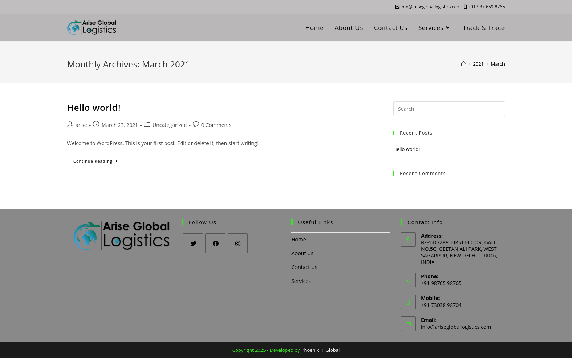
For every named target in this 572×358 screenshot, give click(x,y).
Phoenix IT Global (320, 350)
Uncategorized (169, 124)
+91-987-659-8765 (484, 7)
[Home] (463, 64)
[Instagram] (238, 243)
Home (298, 239)
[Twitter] (193, 243)
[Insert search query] (449, 108)
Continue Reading (98, 162)
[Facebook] (215, 243)
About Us (302, 253)
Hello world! (93, 107)
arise (81, 124)
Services (301, 280)
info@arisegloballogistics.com (428, 7)
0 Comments (216, 124)
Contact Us (304, 267)
